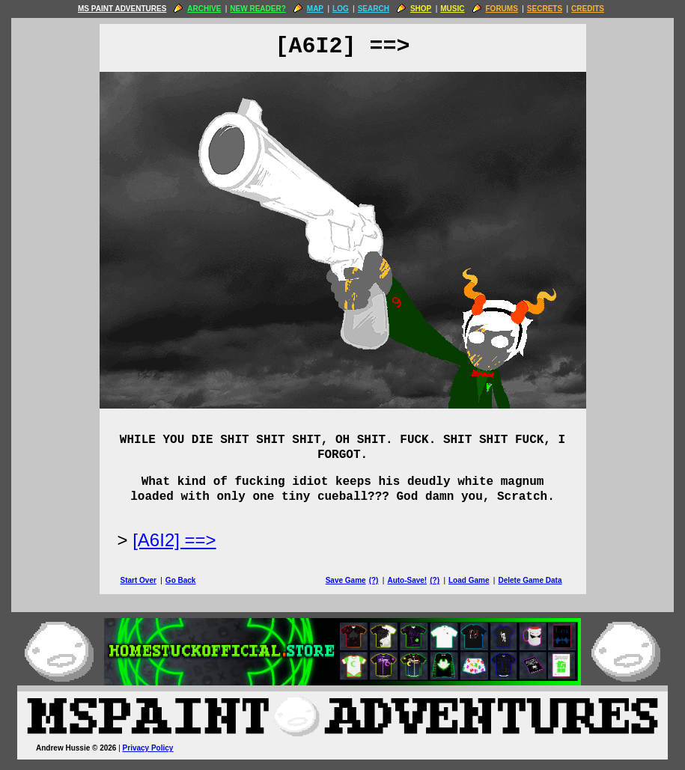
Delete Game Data (529, 580)
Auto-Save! (407, 580)
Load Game (468, 580)
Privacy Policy (148, 748)
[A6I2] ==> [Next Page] (174, 540)
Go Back (180, 580)
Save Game (346, 580)
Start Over (138, 580)
